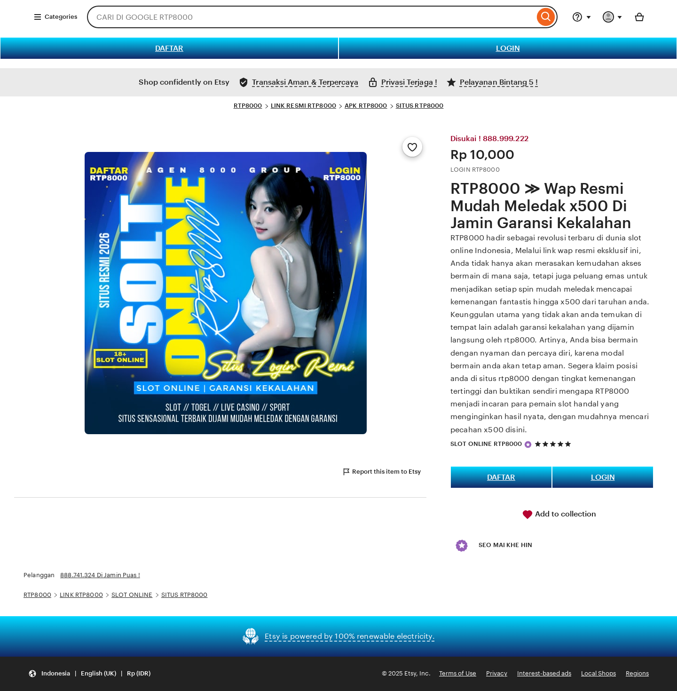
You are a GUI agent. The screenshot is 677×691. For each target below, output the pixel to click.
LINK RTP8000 (81, 594)
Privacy (496, 673)
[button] (89, 674)
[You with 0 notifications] (612, 17)
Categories (55, 17)
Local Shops (598, 673)
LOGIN (508, 48)
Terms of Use (457, 673)
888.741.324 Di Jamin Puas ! (100, 575)
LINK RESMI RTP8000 (303, 105)
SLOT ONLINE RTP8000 (486, 443)
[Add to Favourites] (412, 147)
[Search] (546, 17)
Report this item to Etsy (381, 472)
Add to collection (559, 514)
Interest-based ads (544, 673)
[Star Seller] (528, 444)
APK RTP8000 (366, 105)
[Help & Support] (581, 17)
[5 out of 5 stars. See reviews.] (554, 443)
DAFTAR (169, 48)
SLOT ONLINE (131, 594)
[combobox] (311, 17)
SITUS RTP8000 (420, 105)
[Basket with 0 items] (639, 17)
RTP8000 (248, 105)
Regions (637, 673)
